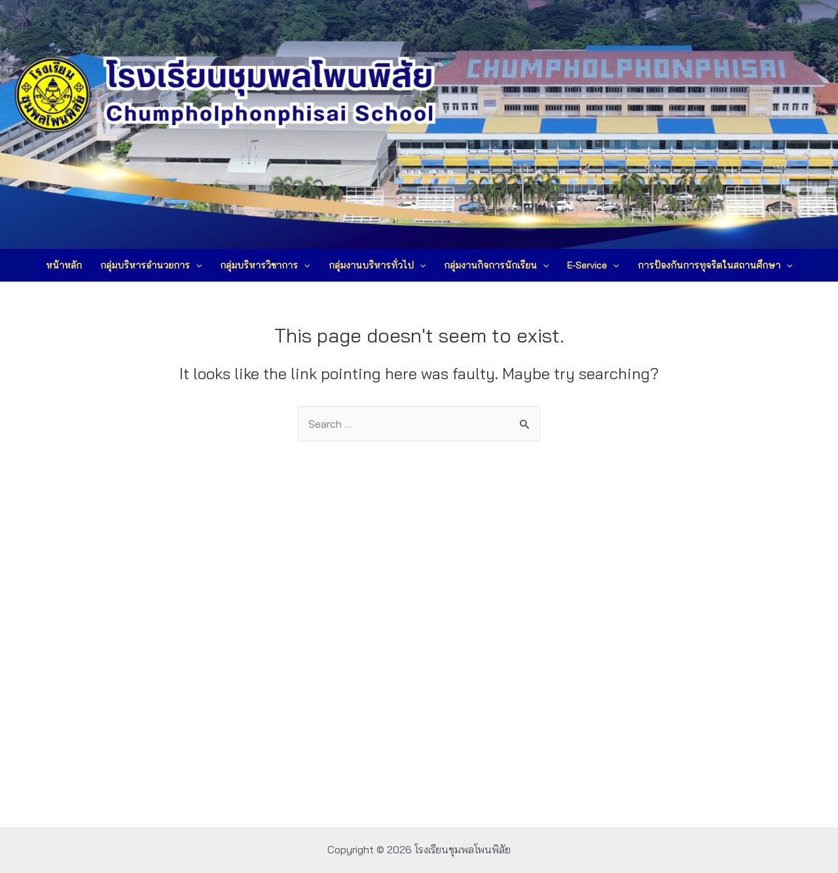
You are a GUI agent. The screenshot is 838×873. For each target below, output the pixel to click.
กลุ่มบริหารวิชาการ (265, 265)
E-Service (593, 265)
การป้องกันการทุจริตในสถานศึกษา (715, 265)
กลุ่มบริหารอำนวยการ (151, 265)
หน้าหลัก (64, 265)
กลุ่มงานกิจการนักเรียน (496, 265)
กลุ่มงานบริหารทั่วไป (377, 265)
